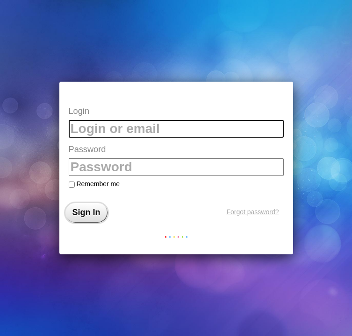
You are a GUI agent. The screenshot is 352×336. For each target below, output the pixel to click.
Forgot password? (252, 212)
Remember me (94, 184)
